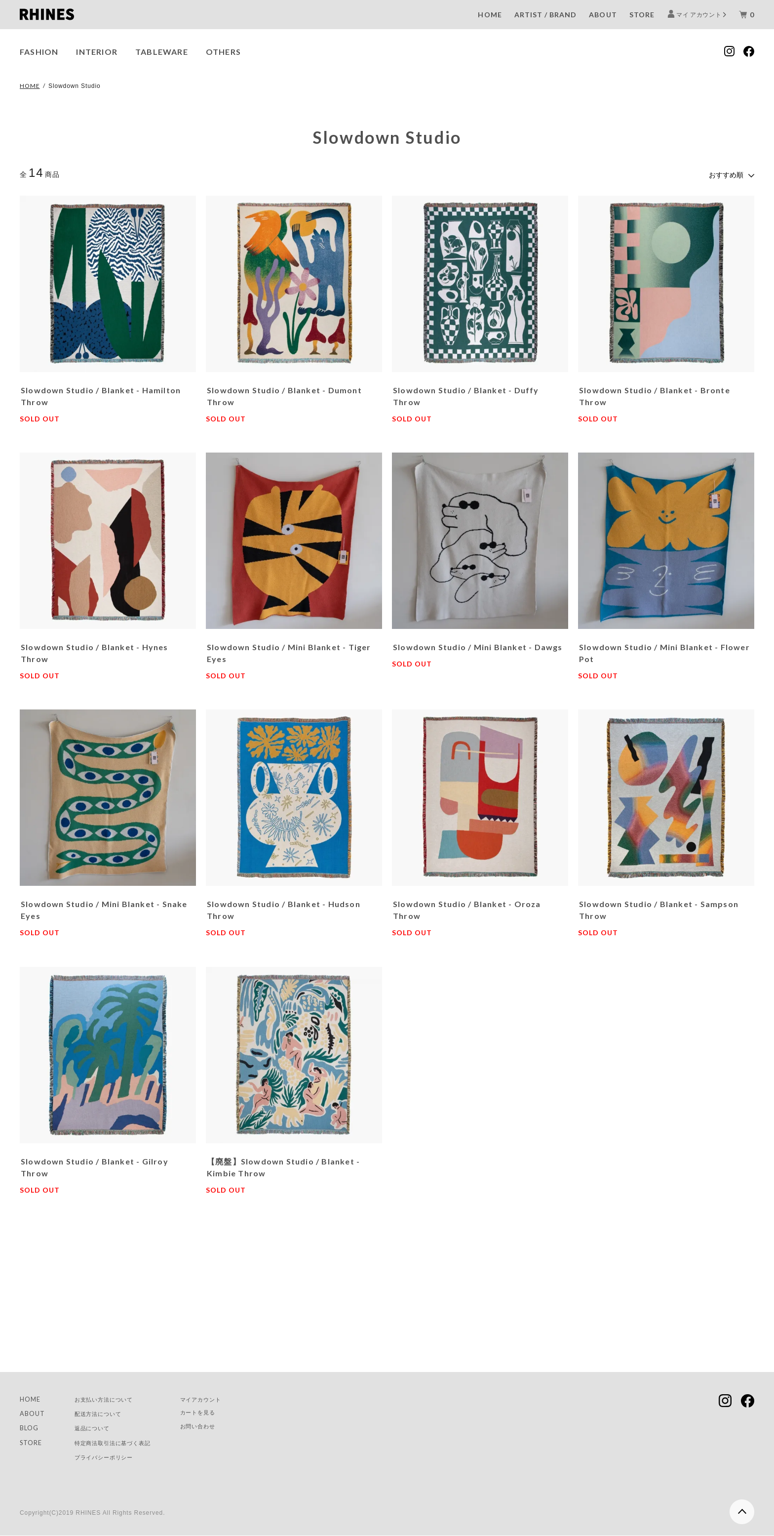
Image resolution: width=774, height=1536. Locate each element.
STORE (642, 14)
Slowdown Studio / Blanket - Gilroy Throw (94, 1164)
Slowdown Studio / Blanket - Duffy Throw (466, 394)
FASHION (39, 51)
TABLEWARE (161, 51)
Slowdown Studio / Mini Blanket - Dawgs (478, 645)
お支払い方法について (114, 1397)
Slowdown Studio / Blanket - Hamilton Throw (101, 394)
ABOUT (603, 14)
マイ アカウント (699, 14)
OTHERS (223, 51)
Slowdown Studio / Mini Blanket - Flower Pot (664, 651)
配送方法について (106, 1412)
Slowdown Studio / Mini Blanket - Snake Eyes (104, 907)
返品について (99, 1427)
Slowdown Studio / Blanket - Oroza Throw (467, 907)
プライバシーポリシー (114, 1457)
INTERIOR (96, 51)
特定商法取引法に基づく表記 (125, 1442)
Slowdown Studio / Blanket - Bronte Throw (654, 394)
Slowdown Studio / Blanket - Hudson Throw (283, 907)
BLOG (30, 1427)
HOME (490, 14)
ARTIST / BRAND (545, 14)
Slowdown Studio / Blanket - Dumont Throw (284, 394)
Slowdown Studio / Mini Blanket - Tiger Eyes (289, 651)
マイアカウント (229, 1397)
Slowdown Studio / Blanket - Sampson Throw (658, 907)
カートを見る (225, 1412)
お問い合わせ (225, 1426)
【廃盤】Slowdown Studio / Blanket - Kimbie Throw (283, 1164)
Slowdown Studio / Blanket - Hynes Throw (94, 651)
